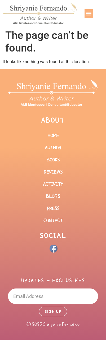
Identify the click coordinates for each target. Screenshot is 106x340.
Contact (53, 220)
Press (53, 208)
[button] (89, 13)
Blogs (53, 196)
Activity (53, 184)
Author (53, 147)
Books (53, 159)
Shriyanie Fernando (61, 324)
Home (53, 135)
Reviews (53, 172)
